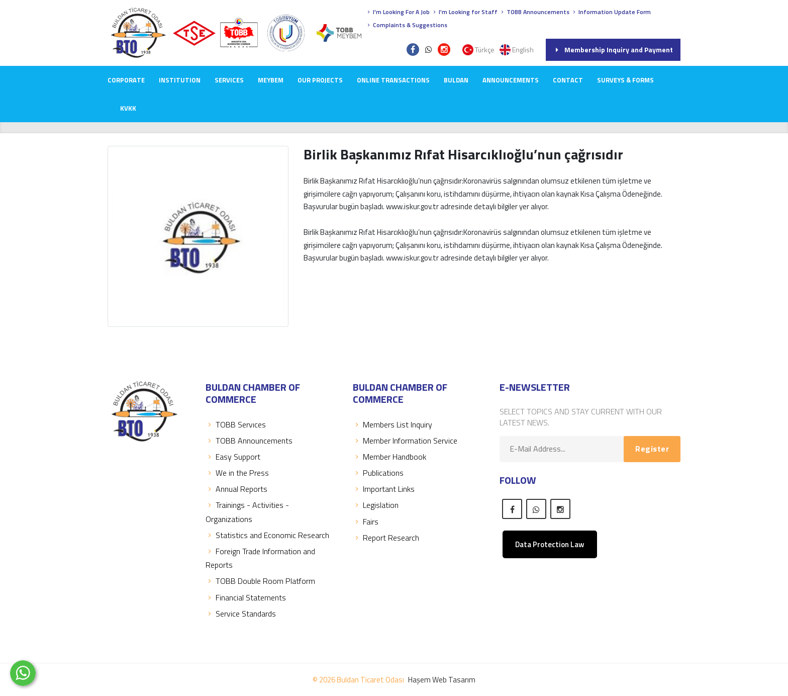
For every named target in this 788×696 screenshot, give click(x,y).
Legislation (376, 505)
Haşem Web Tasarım (441, 679)
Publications (378, 473)
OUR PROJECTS (320, 80)
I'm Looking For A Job (397, 12)
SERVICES (229, 80)
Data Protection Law (549, 544)
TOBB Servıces (236, 424)
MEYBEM (270, 80)
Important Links (384, 489)
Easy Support (233, 457)
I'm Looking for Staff (464, 12)
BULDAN (456, 80)
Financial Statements (246, 597)
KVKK (128, 108)
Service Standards (241, 613)
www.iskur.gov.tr (412, 258)
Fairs (365, 521)
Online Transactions (393, 80)
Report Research (386, 538)
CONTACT (568, 80)
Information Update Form (611, 12)
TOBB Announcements (534, 12)
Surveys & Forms (625, 80)
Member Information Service (405, 440)
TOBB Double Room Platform (260, 581)
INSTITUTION (180, 80)
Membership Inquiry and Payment (613, 49)
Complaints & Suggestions (406, 25)
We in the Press (237, 473)
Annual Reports (236, 489)
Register (652, 449)
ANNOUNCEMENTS (510, 80)
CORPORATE (126, 80)
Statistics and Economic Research (267, 535)
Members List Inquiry (392, 424)
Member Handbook (389, 457)
